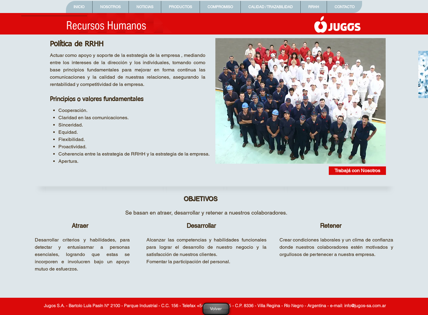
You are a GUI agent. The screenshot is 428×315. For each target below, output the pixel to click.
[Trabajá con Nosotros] (357, 170)
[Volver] (216, 309)
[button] (110, 7)
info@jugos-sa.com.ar (365, 305)
